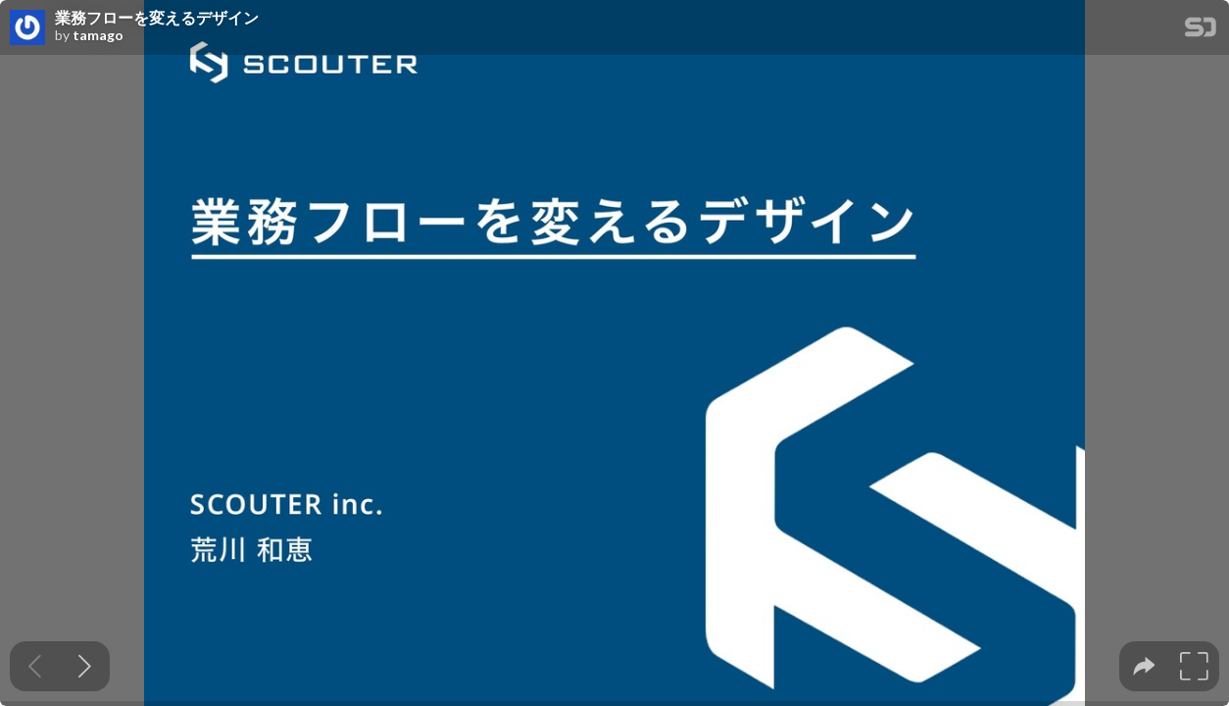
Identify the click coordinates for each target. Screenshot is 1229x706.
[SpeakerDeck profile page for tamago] (27, 28)
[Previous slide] (35, 666)
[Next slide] (85, 666)
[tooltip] (1144, 666)
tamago (98, 35)
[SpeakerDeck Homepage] (1200, 31)
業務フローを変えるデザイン (157, 17)
